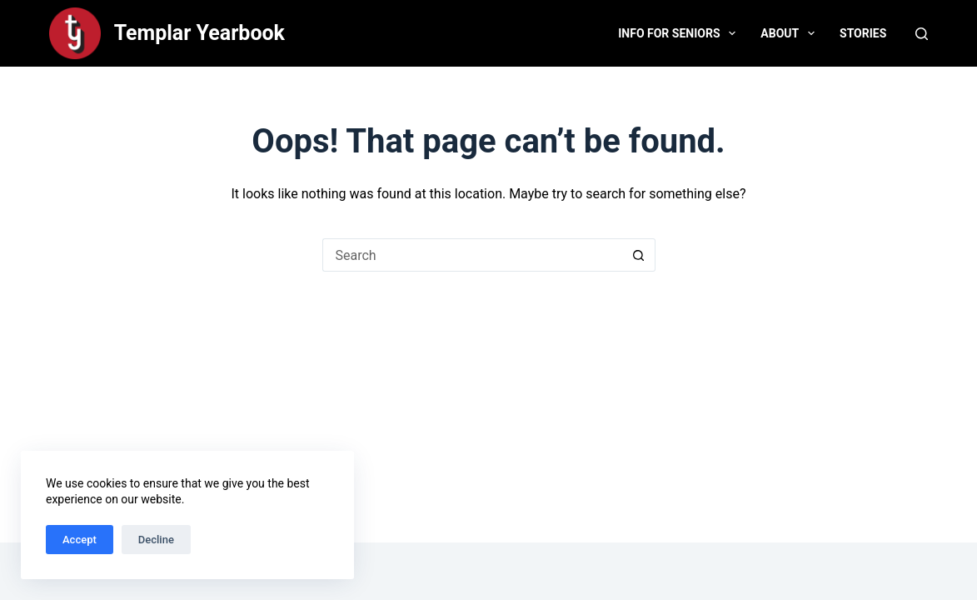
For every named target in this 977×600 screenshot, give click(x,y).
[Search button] (638, 255)
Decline (156, 539)
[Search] (921, 34)
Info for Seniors (680, 33)
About (790, 33)
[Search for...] (472, 255)
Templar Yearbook (199, 33)
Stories (863, 33)
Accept (79, 539)
